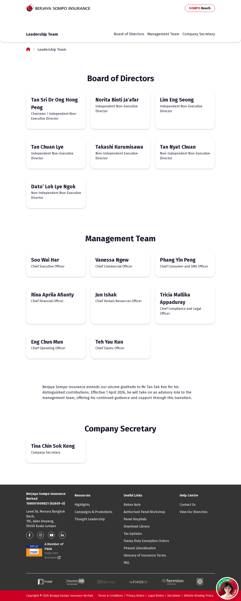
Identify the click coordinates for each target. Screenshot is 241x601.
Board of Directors (129, 34)
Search (166, 21)
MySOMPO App (148, 22)
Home (28, 49)
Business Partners (197, 21)
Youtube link (51, 535)
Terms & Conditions (110, 595)
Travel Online (123, 22)
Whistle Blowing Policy (198, 595)
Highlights (82, 505)
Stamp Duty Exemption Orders (146, 541)
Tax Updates (133, 534)
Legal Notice (156, 595)
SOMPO (200, 8)
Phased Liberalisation (140, 548)
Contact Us (172, 21)
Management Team (163, 34)
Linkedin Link (62, 535)
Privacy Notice (135, 595)
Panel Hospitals (135, 519)
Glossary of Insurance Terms (145, 555)
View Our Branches (194, 512)
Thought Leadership (90, 519)
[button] (227, 588)
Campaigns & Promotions (93, 512)
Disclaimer (174, 595)
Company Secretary (199, 34)
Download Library (137, 526)
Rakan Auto (132, 505)
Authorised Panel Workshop (144, 512)
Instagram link (40, 535)
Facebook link (29, 535)
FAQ (126, 563)
